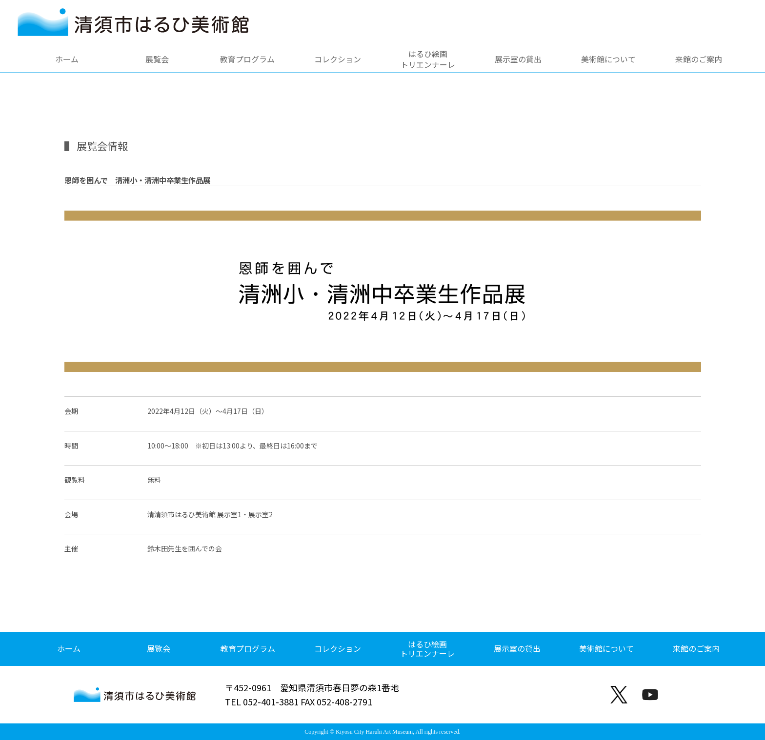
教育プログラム (247, 59)
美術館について (608, 59)
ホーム (67, 59)
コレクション (337, 59)
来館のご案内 (698, 59)
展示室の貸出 (518, 59)
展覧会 (157, 59)
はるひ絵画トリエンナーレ (428, 59)
